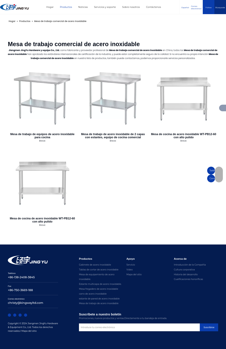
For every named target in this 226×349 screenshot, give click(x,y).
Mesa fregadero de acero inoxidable (98, 288)
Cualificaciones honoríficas (188, 279)
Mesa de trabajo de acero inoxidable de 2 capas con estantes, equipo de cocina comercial (113, 136)
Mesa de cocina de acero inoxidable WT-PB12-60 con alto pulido (183, 136)
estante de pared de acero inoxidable (99, 298)
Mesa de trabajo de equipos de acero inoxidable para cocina (42, 136)
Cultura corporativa (184, 269)
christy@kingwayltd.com (25, 304)
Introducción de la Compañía (190, 264)
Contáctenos (154, 6)
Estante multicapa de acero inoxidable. (100, 284)
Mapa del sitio (30, 332)
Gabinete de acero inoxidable (95, 264)
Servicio (130, 264)
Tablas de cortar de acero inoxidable (98, 269)
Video (129, 269)
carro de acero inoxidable (93, 293)
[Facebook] (9, 316)
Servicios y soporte (106, 6)
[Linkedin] (14, 316)
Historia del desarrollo (186, 274)
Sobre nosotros (132, 6)
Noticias (84, 6)
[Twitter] (18, 316)
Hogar (51, 6)
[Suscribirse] (84, 334)
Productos (67, 6)
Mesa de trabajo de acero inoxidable (98, 303)
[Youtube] (23, 316)
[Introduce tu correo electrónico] (143, 328)
